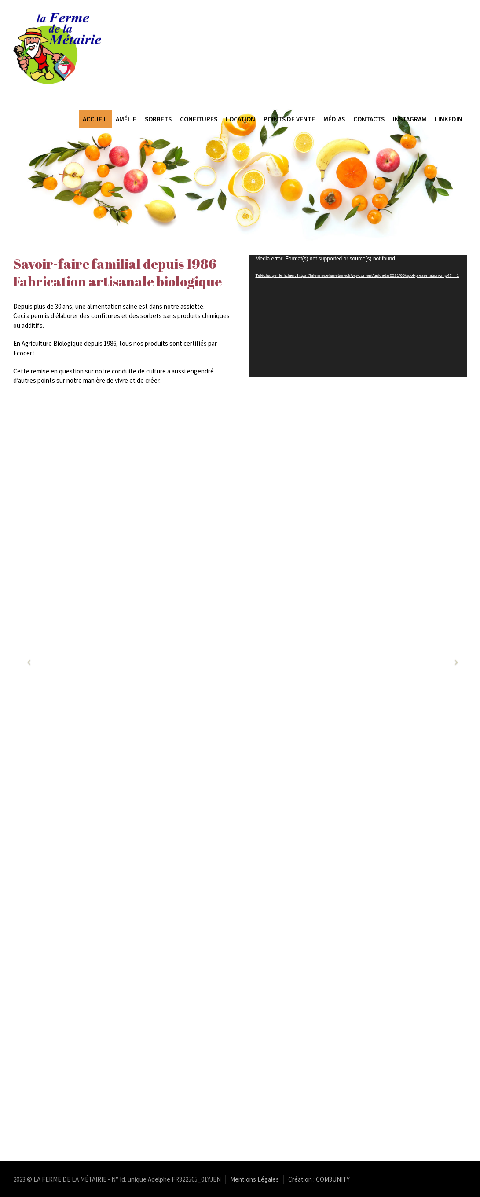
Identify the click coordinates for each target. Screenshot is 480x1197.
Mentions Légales (254, 1179)
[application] (358, 316)
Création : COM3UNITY (319, 1179)
